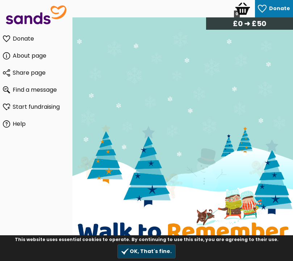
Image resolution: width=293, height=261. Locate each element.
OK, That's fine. (146, 251)
